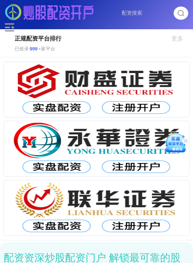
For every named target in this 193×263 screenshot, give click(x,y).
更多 (180, 38)
